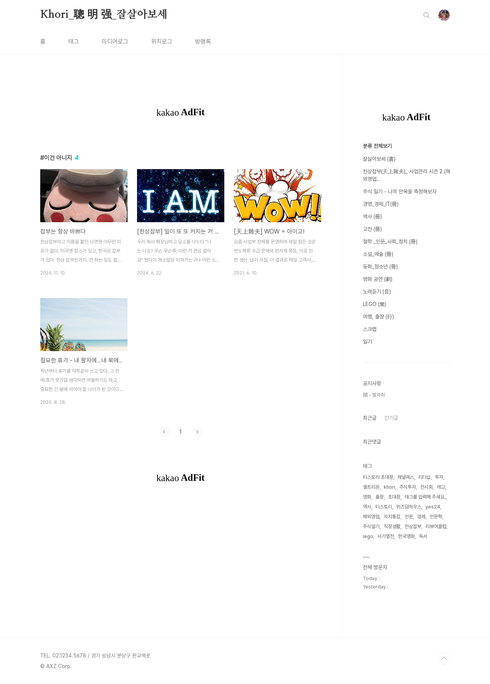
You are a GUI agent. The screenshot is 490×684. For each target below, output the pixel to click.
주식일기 (371, 526)
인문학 (436, 516)
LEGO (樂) (374, 304)
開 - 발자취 (374, 395)
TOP (444, 659)
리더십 (424, 477)
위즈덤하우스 (408, 507)
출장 (379, 497)
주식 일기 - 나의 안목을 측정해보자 (399, 191)
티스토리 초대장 (378, 477)
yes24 (432, 507)
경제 (421, 516)
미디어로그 (115, 41)
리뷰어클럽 (435, 526)
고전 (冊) (372, 229)
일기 (367, 342)
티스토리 (383, 507)
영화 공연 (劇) (377, 279)
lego (368, 536)
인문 (409, 516)
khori (389, 487)
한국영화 (406, 536)
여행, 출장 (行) (378, 317)
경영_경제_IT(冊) (381, 204)
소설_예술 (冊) (378, 254)
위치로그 (161, 41)
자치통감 (392, 516)
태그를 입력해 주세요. (425, 497)
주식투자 (407, 487)
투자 (439, 477)
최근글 (370, 418)
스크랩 (370, 329)
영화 (367, 497)
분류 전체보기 (377, 146)
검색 (426, 15)
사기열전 (385, 536)
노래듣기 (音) (377, 292)
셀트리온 (371, 487)
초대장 (394, 497)
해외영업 (371, 516)
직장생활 (392, 526)
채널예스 (405, 477)
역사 (367, 507)
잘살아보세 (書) (379, 159)
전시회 (426, 487)
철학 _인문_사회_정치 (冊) (390, 241)
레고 (441, 487)
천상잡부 (413, 526)
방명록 (203, 41)
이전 (164, 431)
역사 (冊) (372, 216)
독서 (423, 536)
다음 (197, 431)
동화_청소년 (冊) (380, 267)
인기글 (391, 418)
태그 (73, 41)
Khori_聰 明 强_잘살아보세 (104, 14)
